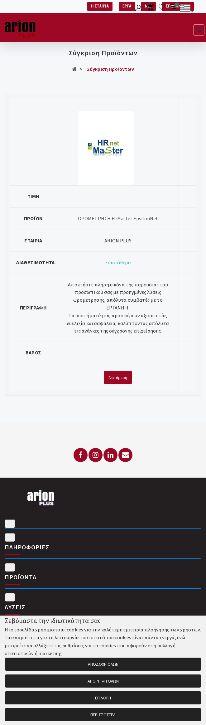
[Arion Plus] (20, 27)
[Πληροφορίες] (10, 537)
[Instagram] (96, 455)
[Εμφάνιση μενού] (198, 30)
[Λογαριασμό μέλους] (138, 9)
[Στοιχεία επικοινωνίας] (10, 523)
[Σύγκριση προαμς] (173, 9)
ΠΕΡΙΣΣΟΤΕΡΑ (103, 715)
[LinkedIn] (110, 455)
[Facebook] (81, 455)
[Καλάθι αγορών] (150, 9)
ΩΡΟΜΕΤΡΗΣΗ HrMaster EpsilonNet (118, 218)
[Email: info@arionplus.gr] (125, 455)
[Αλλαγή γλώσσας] (187, 9)
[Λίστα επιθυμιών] (161, 9)
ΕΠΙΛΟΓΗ (103, 698)
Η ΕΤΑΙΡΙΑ (100, 6)
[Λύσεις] (10, 597)
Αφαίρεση (117, 377)
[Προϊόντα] (10, 567)
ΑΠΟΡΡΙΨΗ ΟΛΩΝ (103, 681)
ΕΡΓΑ (126, 6)
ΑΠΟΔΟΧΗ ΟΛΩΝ (103, 664)
